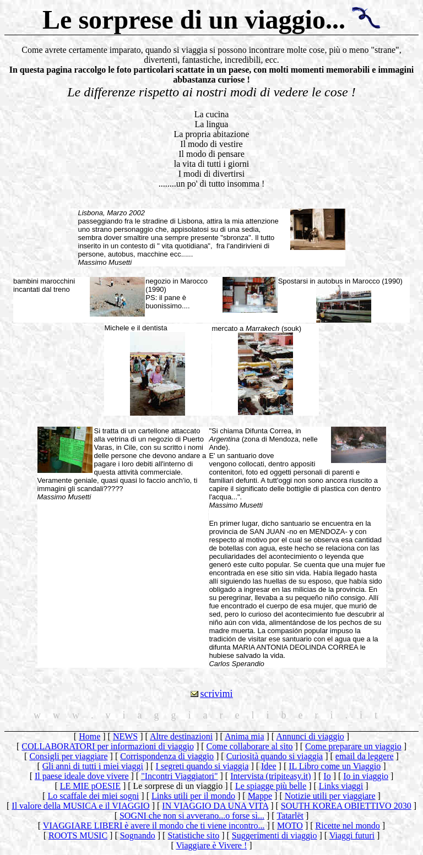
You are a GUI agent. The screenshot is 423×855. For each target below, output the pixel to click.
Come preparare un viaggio (353, 746)
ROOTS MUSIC (77, 835)
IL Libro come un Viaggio (335, 766)
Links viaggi (341, 786)
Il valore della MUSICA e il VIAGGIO (80, 805)
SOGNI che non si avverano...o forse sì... (192, 815)
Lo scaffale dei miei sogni (93, 795)
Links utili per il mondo (193, 795)
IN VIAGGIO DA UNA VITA (215, 805)
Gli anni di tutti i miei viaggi (92, 766)
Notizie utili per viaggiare (330, 795)
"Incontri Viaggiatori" (179, 776)
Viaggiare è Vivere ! (211, 845)
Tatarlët (289, 815)
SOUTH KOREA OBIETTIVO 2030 (346, 805)
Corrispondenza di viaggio (167, 756)
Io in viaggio (365, 776)
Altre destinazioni (181, 736)
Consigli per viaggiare (68, 756)
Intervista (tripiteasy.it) (270, 776)
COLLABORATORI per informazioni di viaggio (107, 746)
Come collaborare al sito (250, 746)
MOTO (290, 825)
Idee (268, 766)
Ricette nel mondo (348, 825)
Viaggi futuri (352, 835)
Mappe (260, 795)
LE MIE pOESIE (90, 786)
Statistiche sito (193, 835)
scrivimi (216, 693)
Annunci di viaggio (310, 736)
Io (326, 776)
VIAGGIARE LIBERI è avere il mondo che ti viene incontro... (154, 825)
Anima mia (244, 736)
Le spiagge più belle (270, 786)
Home (89, 736)
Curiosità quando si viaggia (274, 756)
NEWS (125, 736)
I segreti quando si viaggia (202, 766)
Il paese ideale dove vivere (82, 776)
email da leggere (364, 756)
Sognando (137, 835)
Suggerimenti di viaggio (274, 835)
